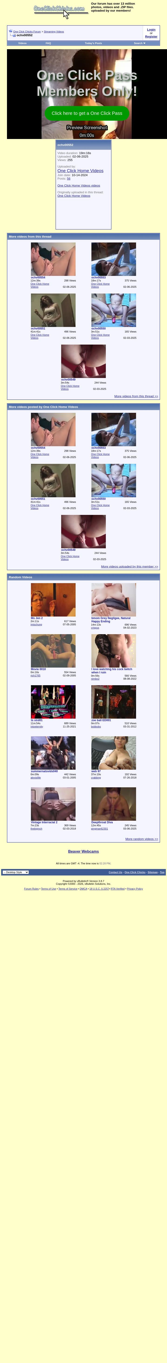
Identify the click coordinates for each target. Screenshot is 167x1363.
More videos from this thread (30, 236)
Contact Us (115, 872)
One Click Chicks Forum (27, 31)
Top (162, 872)
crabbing (96, 777)
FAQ (48, 43)
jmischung (36, 624)
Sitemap (153, 872)
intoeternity (36, 726)
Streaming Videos (54, 31)
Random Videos (20, 577)
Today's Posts (93, 43)
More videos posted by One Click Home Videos (43, 407)
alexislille (35, 777)
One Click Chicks (134, 872)
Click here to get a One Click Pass (87, 113)
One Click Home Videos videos (78, 185)
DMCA (83, 888)
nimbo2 (95, 678)
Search (140, 43)
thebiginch (36, 828)
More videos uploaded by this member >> (129, 566)
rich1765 (35, 675)
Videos (22, 43)
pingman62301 (99, 828)
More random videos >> (141, 839)
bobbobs (96, 726)
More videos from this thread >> (136, 396)
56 (68, 178)
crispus (95, 627)
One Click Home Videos (80, 170)
